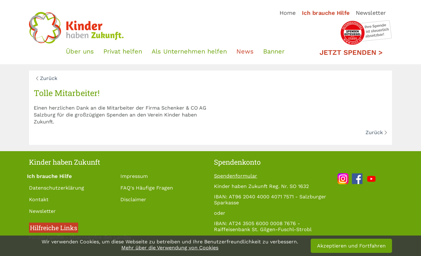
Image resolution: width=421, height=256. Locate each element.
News (245, 51)
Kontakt (39, 199)
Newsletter (371, 12)
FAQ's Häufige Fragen (146, 188)
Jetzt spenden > (351, 52)
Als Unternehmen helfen (189, 51)
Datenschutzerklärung (56, 188)
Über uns (80, 51)
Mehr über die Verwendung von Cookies (169, 248)
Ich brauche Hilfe (325, 12)
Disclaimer (133, 199)
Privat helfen (122, 51)
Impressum (134, 176)
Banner (274, 51)
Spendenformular (235, 176)
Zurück (48, 78)
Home (288, 12)
